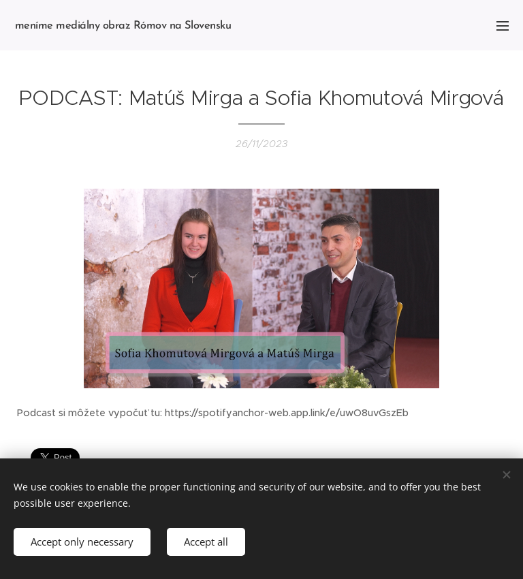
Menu (502, 26)
